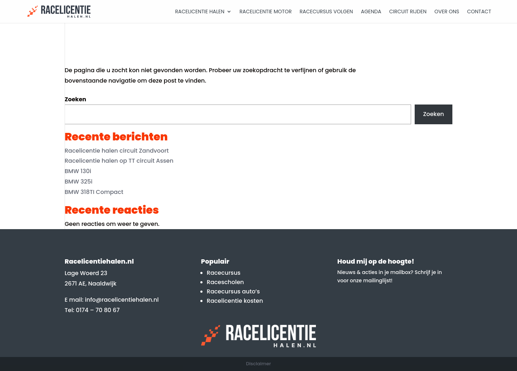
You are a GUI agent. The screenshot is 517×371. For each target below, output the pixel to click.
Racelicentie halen (199, 12)
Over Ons (446, 12)
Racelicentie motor (265, 12)
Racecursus (224, 273)
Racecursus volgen (326, 12)
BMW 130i (78, 171)
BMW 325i (79, 181)
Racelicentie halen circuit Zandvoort (117, 151)
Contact (479, 12)
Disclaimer (258, 363)
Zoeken (75, 99)
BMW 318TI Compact (94, 192)
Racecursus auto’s (233, 291)
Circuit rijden (408, 12)
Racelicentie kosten (235, 301)
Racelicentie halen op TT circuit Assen (119, 161)
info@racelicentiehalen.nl (122, 300)
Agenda (371, 12)
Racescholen (225, 282)
